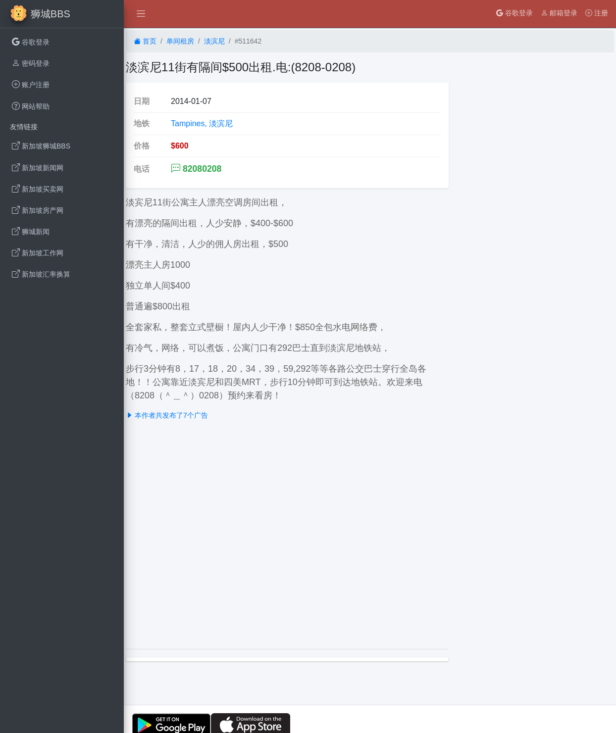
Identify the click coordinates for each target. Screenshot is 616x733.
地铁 (142, 123)
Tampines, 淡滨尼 (202, 123)
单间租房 (180, 41)
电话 (142, 169)
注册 (596, 13)
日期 (142, 101)
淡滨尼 (214, 41)
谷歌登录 (514, 13)
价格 (142, 146)
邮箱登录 (559, 13)
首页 (145, 41)
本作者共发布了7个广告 (167, 415)
